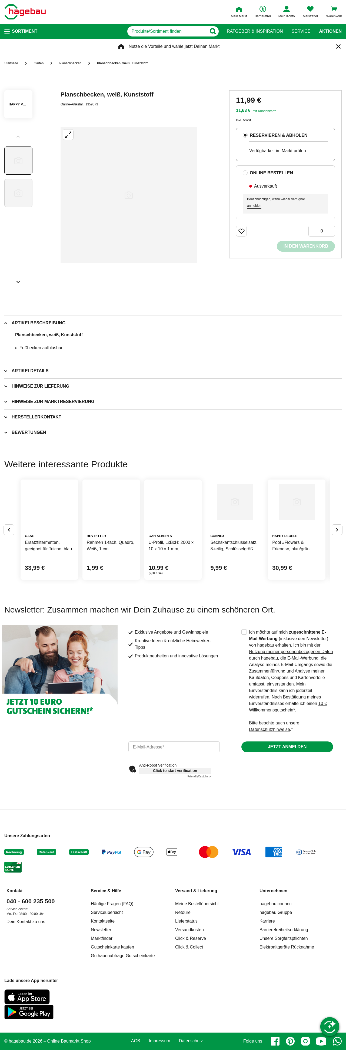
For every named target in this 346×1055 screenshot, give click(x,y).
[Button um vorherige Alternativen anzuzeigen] (9, 550)
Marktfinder (101, 979)
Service (300, 31)
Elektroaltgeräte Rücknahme (287, 988)
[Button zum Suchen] (216, 31)
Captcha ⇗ (199, 817)
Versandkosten (189, 971)
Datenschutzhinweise (269, 770)
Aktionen (330, 31)
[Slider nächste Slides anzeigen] (18, 280)
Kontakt (14, 932)
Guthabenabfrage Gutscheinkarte (123, 997)
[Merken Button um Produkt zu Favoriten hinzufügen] (241, 231)
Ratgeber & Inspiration (255, 31)
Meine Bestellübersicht (197, 945)
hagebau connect (276, 945)
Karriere (267, 962)
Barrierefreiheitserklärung (284, 971)
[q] (153, 31)
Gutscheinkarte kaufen (112, 988)
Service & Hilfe (106, 932)
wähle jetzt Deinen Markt (195, 46)
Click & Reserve (190, 979)
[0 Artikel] (322, 231)
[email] (174, 788)
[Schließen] (338, 46)
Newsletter (101, 971)
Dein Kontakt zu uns (25, 963)
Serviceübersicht (107, 953)
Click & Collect (189, 988)
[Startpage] (25, 11)
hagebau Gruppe (276, 953)
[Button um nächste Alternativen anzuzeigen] (337, 550)
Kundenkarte (267, 111)
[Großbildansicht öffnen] (129, 195)
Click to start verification (175, 812)
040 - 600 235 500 (30, 942)
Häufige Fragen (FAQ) (112, 945)
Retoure (183, 953)
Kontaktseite (103, 962)
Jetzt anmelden (287, 788)
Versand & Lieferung (196, 932)
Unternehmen (273, 932)
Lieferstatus (186, 962)
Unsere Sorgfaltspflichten (284, 979)
